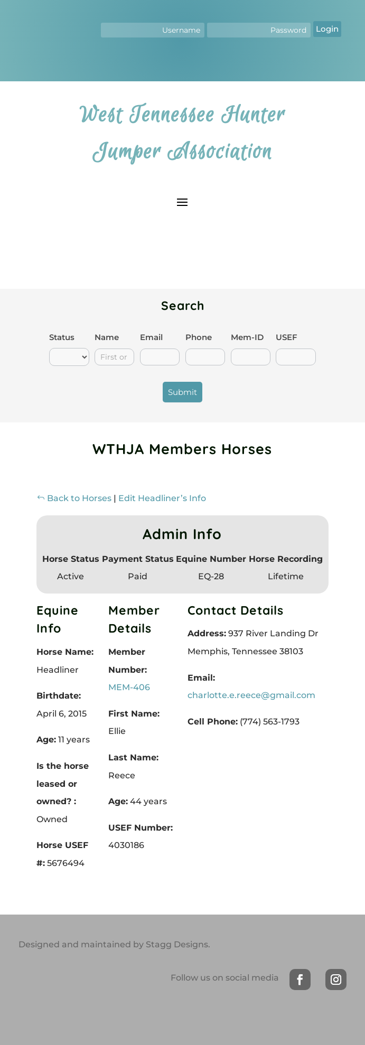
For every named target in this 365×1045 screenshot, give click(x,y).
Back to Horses (73, 498)
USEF (286, 337)
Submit (182, 392)
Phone (198, 337)
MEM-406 (129, 687)
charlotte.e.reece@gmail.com (251, 695)
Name (107, 337)
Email (151, 337)
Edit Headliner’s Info (162, 498)
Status (61, 337)
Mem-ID (247, 337)
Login (327, 29)
